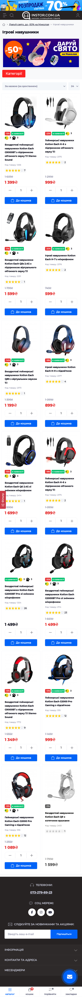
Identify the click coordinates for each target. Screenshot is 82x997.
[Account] (78, 15)
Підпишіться (64, 934)
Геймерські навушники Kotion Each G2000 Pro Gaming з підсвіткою (59, 701)
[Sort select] (34, 86)
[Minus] (10, 190)
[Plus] (32, 190)
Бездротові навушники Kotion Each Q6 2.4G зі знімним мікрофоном (19, 486)
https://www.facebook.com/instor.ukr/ (32, 912)
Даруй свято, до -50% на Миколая (29, 24)
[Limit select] (74, 86)
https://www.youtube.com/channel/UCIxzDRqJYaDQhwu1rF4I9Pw (50, 912)
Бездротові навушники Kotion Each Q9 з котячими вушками (59, 817)
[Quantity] (21, 190)
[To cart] (21, 200)
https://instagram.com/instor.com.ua (41, 912)
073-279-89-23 (41, 892)
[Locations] (71, 15)
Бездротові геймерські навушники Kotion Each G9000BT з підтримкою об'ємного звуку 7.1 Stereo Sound (20, 152)
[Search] (12, 15)
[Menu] (5, 15)
